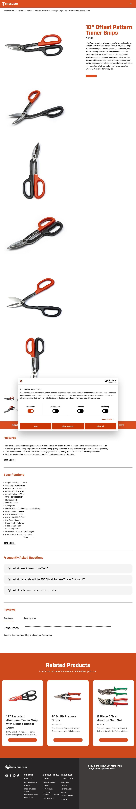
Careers (46, 785)
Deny (36, 426)
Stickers (64, 799)
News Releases (66, 789)
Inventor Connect (49, 782)
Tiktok (18, 775)
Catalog (64, 785)
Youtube (6, 775)
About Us (46, 778)
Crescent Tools (9, 11)
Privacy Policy (48, 789)
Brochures (65, 782)
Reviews (118, 425)
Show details (107, 419)
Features (18, 425)
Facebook (10, 775)
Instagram (14, 775)
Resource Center (67, 778)
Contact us (28, 778)
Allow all (100, 426)
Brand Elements (67, 795)
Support (28, 775)
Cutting (54, 11)
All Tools (21, 11)
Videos (63, 792)
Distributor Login (30, 782)
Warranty (28, 785)
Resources (29, 618)
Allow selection (68, 426)
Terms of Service (49, 798)
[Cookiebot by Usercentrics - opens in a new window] (106, 381)
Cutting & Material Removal (38, 11)
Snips (61, 11)
